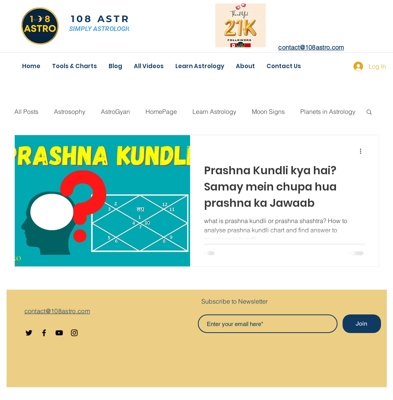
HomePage (161, 111)
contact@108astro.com (311, 47)
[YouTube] (59, 332)
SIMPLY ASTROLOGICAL (104, 29)
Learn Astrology (214, 111)
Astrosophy (69, 111)
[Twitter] (28, 332)
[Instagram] (74, 332)
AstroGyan (115, 111)
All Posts (26, 111)
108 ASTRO (105, 18)
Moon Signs (268, 111)
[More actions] (363, 151)
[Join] (362, 323)
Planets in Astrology (327, 111)
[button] (369, 112)
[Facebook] (44, 332)
